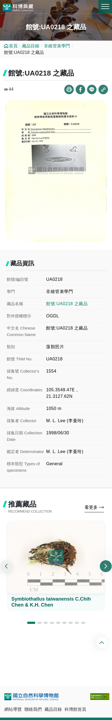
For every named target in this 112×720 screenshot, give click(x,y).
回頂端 (102, 642)
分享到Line (92, 89)
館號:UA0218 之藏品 (67, 303)
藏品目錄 (30, 46)
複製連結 (103, 89)
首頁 (13, 46)
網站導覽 (13, 709)
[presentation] (6, 566)
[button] (31, 623)
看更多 (91, 507)
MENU (105, 6)
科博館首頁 (75, 709)
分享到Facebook (80, 89)
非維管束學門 (57, 46)
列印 (69, 89)
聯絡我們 (33, 709)
